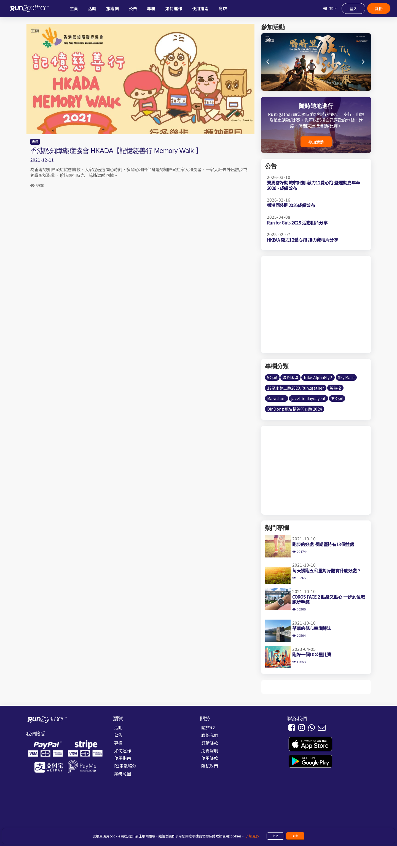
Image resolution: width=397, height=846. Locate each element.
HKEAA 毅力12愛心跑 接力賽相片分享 (302, 239)
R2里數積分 (125, 766)
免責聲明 (209, 750)
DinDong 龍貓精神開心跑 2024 (294, 409)
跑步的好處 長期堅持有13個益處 (323, 544)
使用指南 (122, 758)
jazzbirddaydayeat (308, 398)
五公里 (337, 398)
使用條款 (209, 758)
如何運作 (122, 750)
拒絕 (275, 836)
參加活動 (316, 142)
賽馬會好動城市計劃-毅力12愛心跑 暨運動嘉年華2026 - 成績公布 (313, 185)
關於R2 (208, 727)
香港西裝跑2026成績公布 (291, 205)
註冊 (379, 8)
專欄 (35, 141)
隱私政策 (209, 766)
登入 (353, 8)
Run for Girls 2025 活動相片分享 (297, 222)
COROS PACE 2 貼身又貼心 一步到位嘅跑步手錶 (328, 599)
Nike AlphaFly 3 (318, 377)
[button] (363, 62)
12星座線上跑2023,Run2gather (295, 388)
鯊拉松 (335, 388)
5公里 (272, 377)
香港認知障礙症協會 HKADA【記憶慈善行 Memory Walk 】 (116, 150)
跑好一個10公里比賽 (311, 654)
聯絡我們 (209, 735)
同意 (295, 836)
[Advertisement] (140, 236)
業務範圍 (122, 773)
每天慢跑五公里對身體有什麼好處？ (326, 570)
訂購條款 (209, 743)
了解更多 (252, 836)
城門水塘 (290, 377)
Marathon (276, 398)
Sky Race (346, 377)
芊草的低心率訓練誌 (311, 628)
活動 (118, 727)
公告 (118, 735)
